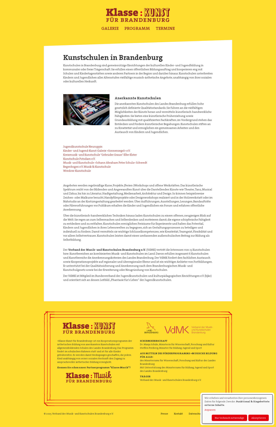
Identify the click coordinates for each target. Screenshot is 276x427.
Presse (164, 413)
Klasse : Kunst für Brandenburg (138, 15)
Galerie (110, 28)
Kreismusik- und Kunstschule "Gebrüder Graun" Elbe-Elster (100, 155)
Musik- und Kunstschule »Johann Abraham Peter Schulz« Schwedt (105, 162)
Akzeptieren (258, 417)
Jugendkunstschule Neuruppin (82, 146)
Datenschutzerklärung (201, 413)
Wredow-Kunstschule (77, 171)
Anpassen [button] (210, 409)
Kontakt (178, 413)
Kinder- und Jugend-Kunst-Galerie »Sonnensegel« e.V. (96, 150)
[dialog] (237, 408)
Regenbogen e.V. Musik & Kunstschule (87, 167)
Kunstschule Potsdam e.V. (79, 159)
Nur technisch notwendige (229, 417)
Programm (137, 28)
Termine (165, 28)
